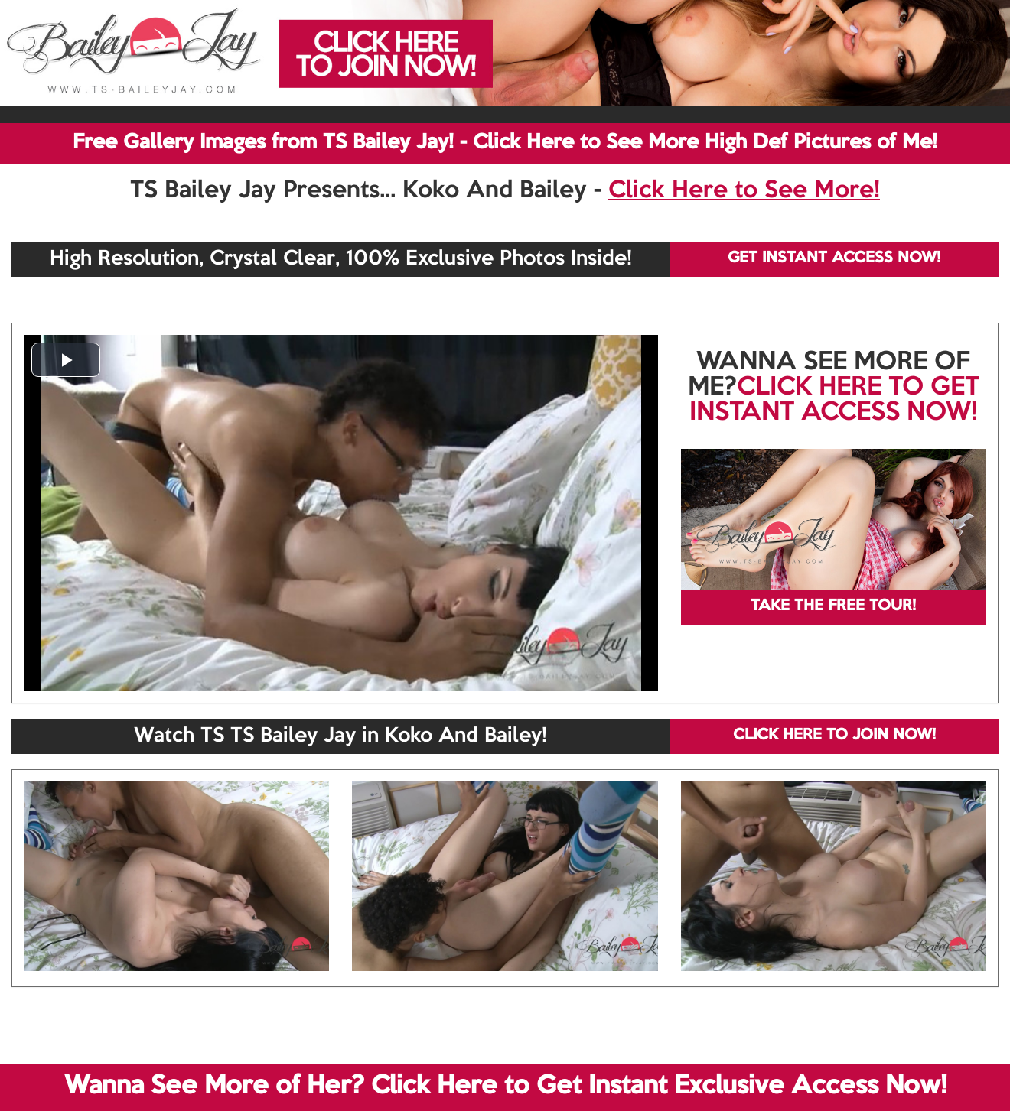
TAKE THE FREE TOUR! (833, 606)
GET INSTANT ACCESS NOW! (834, 258)
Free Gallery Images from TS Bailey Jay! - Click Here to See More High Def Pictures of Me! (505, 143)
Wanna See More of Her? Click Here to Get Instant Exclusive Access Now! (505, 1086)
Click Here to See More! (744, 191)
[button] (65, 360)
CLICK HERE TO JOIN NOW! (834, 735)
